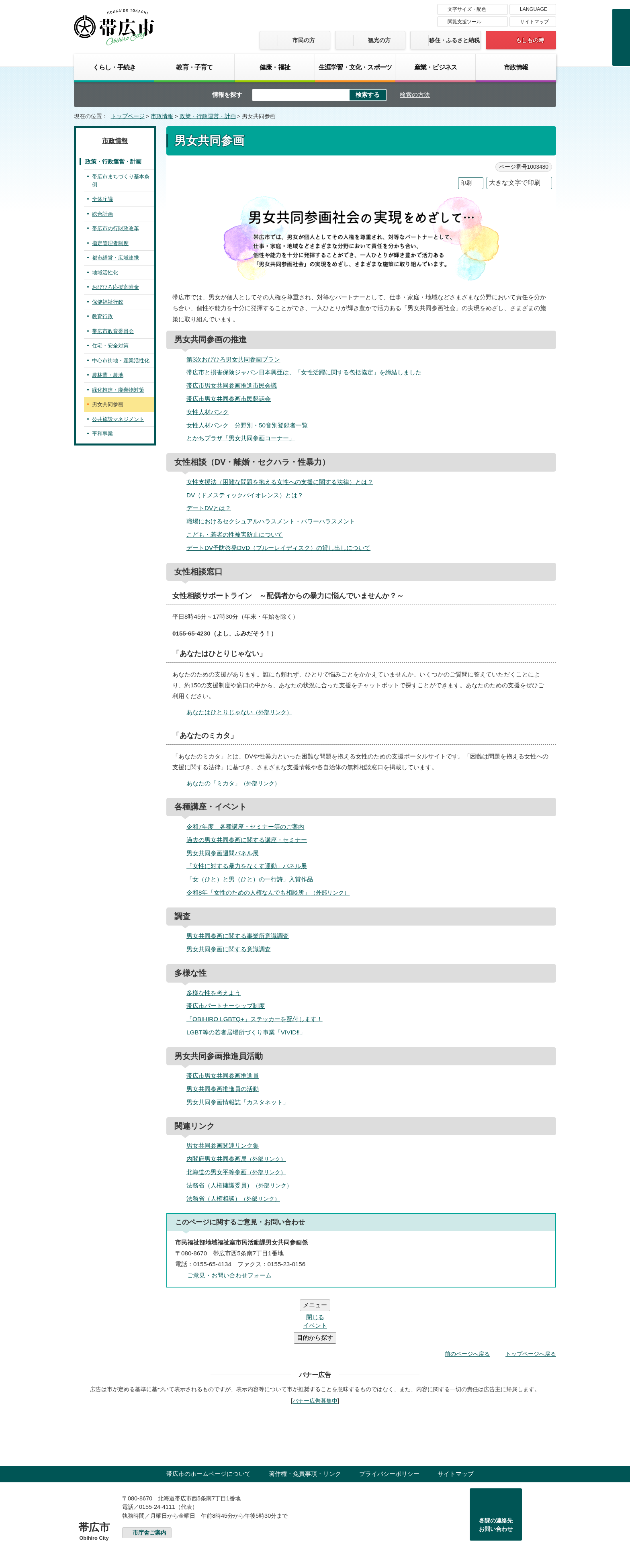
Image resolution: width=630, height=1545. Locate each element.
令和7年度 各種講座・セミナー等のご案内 (245, 826)
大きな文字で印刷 (514, 182)
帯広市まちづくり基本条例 (120, 181)
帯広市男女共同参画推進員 (222, 1075)
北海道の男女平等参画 (239, 1172)
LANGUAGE (533, 9)
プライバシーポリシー (389, 1425)
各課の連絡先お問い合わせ (496, 1476)
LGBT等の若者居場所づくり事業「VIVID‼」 (246, 1032)
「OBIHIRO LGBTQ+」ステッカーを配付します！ (254, 1019)
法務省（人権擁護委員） (242, 1185)
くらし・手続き (114, 67)
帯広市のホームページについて (208, 1425)
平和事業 (102, 434)
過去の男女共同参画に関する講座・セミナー (246, 839)
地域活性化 (105, 273)
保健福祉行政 (107, 302)
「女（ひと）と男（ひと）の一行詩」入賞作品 (249, 879)
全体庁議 (102, 199)
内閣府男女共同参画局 (239, 1158)
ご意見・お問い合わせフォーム (229, 1275)
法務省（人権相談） (236, 1198)
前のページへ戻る (467, 1305)
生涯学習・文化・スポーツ (355, 67)
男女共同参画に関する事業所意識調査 (237, 935)
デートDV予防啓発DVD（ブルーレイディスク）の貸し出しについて (278, 547)
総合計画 (102, 214)
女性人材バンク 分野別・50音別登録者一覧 (247, 425)
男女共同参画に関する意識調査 (228, 949)
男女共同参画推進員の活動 (222, 1088)
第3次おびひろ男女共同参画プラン (233, 359)
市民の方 (303, 40)
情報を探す (227, 94)
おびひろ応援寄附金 (115, 287)
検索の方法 (415, 94)
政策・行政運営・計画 (208, 116)
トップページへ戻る (530, 1305)
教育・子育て (194, 67)
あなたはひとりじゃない (242, 712)
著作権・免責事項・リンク (305, 1425)
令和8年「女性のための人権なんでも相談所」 (271, 892)
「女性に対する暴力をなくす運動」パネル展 (246, 865)
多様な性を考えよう (213, 992)
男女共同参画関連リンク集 (222, 1145)
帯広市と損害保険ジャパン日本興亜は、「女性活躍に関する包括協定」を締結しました (303, 372)
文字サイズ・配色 (467, 9)
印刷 (466, 183)
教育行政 (102, 316)
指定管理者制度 (110, 243)
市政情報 (516, 67)
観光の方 (379, 40)
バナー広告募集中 (315, 1352)
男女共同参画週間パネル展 (222, 853)
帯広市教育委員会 (113, 331)
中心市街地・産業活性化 (120, 361)
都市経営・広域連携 (115, 258)
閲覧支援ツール (464, 22)
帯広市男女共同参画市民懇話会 (228, 398)
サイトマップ (534, 22)
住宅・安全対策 (110, 346)
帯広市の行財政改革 (115, 228)
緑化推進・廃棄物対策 (118, 390)
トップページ (128, 116)
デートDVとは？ (208, 508)
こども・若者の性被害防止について (234, 534)
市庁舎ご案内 (149, 1485)
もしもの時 (530, 40)
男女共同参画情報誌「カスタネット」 (237, 1102)
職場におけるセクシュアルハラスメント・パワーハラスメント (270, 521)
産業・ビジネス (435, 67)
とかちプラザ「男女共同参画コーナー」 (240, 438)
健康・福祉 (275, 67)
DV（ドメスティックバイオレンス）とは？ (244, 495)
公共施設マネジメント (118, 419)
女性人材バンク (207, 412)
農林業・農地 (107, 375)
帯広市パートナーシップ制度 (225, 1005)
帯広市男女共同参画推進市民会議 (231, 385)
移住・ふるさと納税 (454, 40)
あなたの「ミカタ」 (236, 783)
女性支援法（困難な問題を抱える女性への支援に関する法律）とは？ (279, 481)
